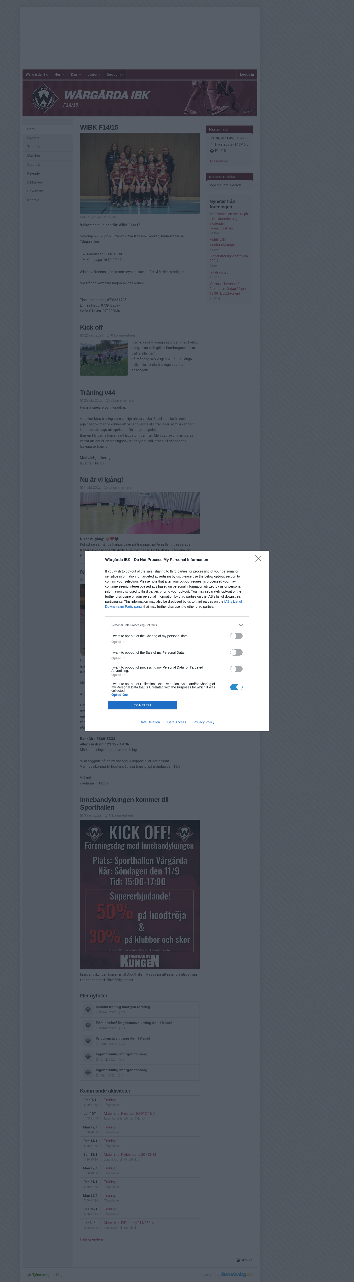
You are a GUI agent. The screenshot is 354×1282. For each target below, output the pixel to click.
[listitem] (177, 625)
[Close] (259, 560)
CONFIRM (142, 705)
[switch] (236, 636)
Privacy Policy (204, 722)
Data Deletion (150, 722)
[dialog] (177, 641)
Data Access (176, 722)
